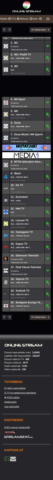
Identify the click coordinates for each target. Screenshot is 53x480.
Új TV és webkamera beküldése (20, 393)
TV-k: (15, 19)
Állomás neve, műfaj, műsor (22, 38)
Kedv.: (37, 19)
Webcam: (26, 19)
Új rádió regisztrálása (14, 388)
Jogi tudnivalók (11, 406)
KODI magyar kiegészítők (17, 427)
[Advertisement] (26, 80)
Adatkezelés (10, 402)
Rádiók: (5, 19)
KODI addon (12, 397)
